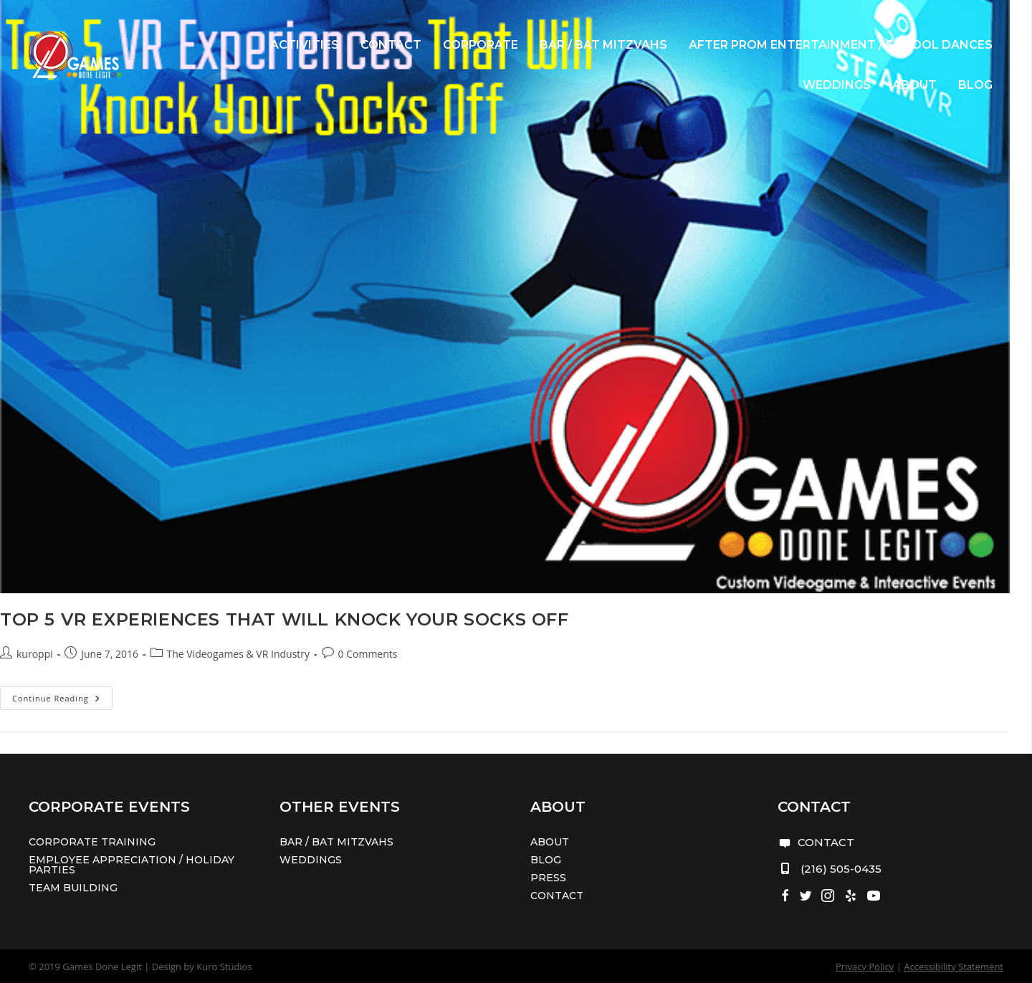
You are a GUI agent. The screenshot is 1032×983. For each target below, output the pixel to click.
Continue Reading (62, 700)
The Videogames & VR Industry (238, 654)
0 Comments (368, 654)
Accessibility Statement (953, 966)
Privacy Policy (865, 966)
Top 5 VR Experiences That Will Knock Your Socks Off (284, 619)
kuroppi (34, 654)
